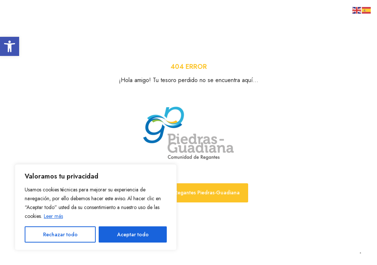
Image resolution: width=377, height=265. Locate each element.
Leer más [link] (53, 216)
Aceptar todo (133, 234)
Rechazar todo (60, 234)
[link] (9, 46)
